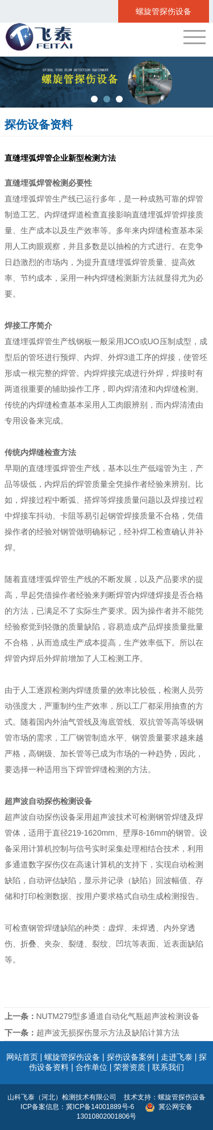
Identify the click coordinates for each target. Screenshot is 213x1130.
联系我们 (168, 1067)
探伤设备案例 (130, 1056)
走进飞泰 (177, 1056)
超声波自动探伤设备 (40, 816)
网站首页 (22, 1056)
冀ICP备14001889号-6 (101, 1107)
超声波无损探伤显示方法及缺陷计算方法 (92, 1032)
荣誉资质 (129, 1067)
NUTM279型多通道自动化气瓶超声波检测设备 (102, 1016)
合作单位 (91, 1067)
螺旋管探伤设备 (72, 1056)
